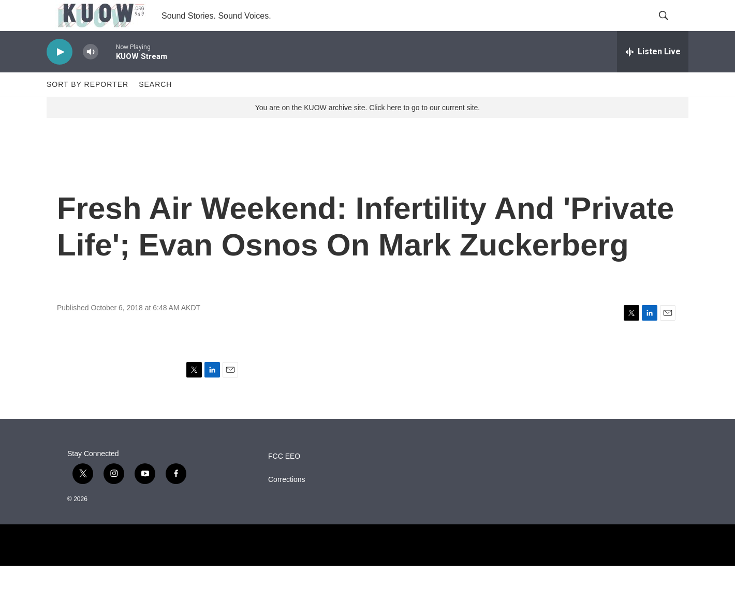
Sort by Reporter (87, 107)
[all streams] (652, 75)
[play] (59, 75)
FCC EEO (284, 480)
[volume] (90, 75)
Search (155, 107)
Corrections (286, 503)
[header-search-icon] (672, 27)
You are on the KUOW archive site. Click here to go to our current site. (367, 131)
